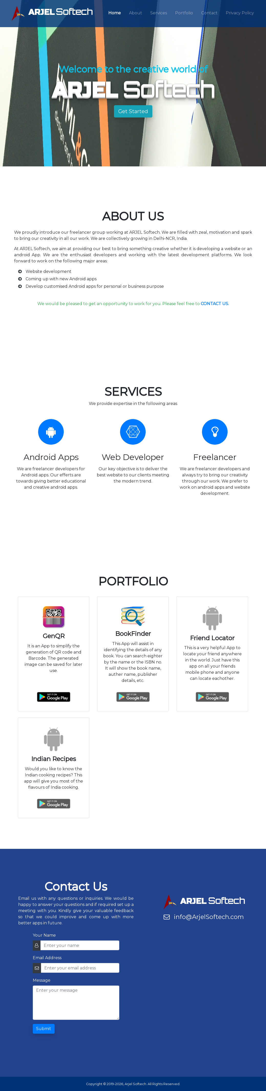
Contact (209, 12)
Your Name (44, 935)
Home (114, 12)
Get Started (133, 111)
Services (158, 12)
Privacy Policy (240, 12)
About (135, 12)
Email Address (47, 957)
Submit (43, 1028)
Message (41, 980)
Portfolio (184, 12)
